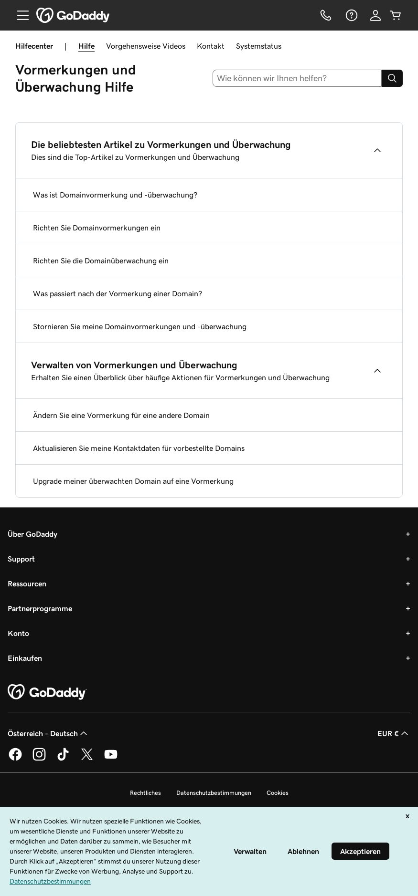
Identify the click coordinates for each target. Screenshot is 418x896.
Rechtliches (145, 793)
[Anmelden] (375, 15)
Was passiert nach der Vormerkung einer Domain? (117, 293)
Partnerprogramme (40, 608)
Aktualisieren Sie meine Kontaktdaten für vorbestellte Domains (139, 448)
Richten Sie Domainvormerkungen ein (97, 227)
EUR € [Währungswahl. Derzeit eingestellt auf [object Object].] (393, 733)
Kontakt (211, 46)
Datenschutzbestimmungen (213, 793)
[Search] (392, 78)
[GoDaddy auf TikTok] (63, 759)
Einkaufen (25, 658)
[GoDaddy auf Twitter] (87, 759)
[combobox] (297, 78)
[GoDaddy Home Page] (47, 692)
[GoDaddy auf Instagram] (39, 759)
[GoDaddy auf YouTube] (110, 759)
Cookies (278, 793)
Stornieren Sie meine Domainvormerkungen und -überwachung (140, 326)
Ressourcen (27, 583)
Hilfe (86, 46)
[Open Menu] (19, 15)
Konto (18, 633)
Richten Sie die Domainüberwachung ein (101, 260)
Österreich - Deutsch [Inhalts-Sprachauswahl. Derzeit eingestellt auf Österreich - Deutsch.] (48, 733)
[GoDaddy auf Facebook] (15, 759)
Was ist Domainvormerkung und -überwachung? (115, 194)
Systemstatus (258, 46)
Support (21, 559)
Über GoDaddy (32, 534)
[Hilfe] (351, 15)
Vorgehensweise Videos (145, 46)
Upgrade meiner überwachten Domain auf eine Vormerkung (133, 481)
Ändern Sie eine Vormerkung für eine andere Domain (121, 415)
